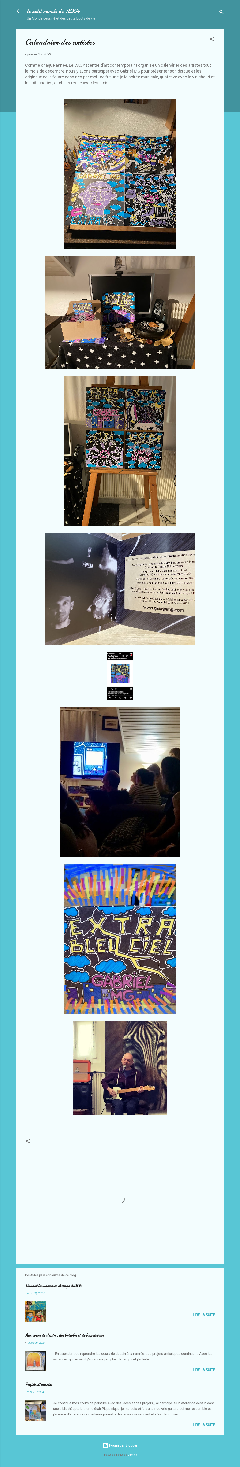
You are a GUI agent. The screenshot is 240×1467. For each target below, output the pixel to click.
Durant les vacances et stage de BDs (53, 1286)
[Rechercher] (221, 13)
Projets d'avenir (38, 1385)
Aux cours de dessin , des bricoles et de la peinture (64, 1335)
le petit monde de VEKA (53, 11)
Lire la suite (204, 1315)
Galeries (132, 1454)
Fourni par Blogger (120, 1445)
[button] (212, 40)
